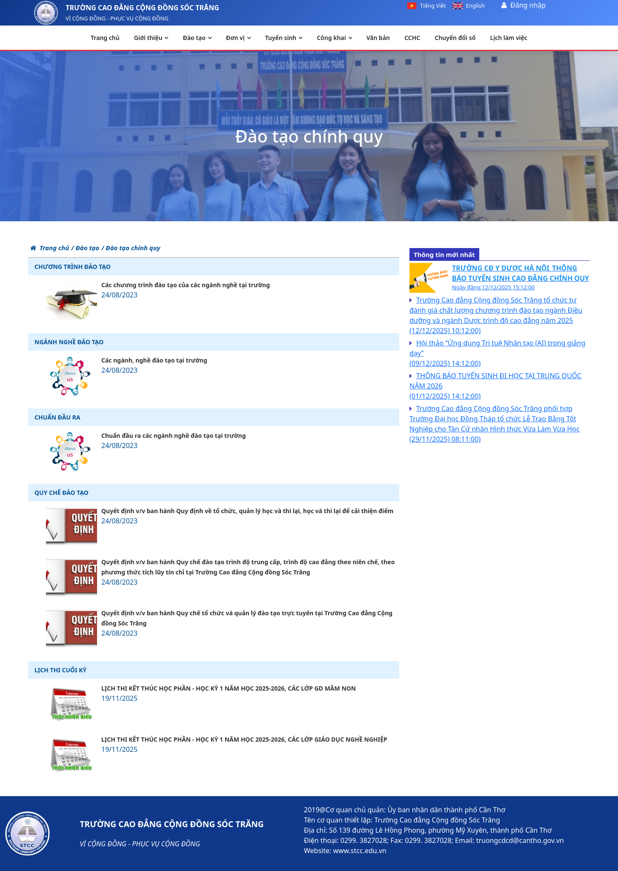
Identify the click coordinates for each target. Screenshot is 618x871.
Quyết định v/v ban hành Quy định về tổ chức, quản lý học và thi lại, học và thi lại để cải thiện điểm (247, 511)
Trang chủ (49, 247)
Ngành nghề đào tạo (68, 342)
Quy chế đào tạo (61, 492)
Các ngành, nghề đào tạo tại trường (154, 360)
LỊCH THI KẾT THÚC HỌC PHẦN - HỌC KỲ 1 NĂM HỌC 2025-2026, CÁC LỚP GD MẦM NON (228, 688)
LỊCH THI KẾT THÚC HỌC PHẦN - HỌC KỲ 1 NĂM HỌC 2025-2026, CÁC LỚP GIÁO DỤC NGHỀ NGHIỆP (244, 739)
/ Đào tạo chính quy (130, 247)
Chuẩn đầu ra (57, 417)
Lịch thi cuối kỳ (60, 670)
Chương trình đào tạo (72, 267)
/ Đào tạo (85, 247)
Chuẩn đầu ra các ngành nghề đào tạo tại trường (173, 435)
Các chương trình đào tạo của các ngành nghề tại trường (185, 285)
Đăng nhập (528, 5)
